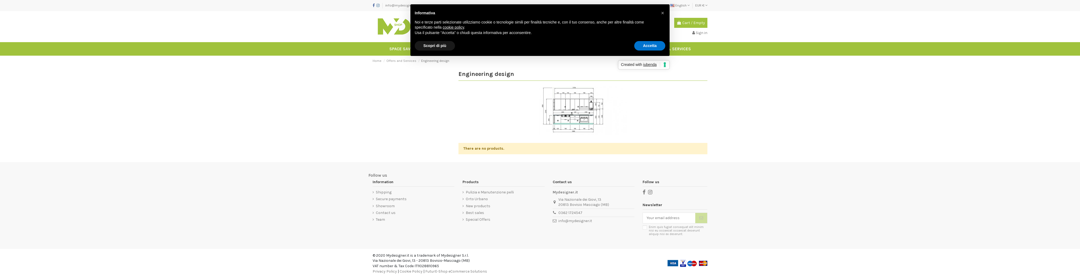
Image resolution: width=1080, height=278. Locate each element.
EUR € (701, 5)
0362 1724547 (570, 212)
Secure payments (391, 199)
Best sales (475, 212)
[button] (662, 13)
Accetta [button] (650, 45)
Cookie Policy (411, 271)
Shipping (384, 192)
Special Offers (478, 219)
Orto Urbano (477, 199)
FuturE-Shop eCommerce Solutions (456, 271)
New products (478, 206)
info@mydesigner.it (400, 5)
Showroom (385, 206)
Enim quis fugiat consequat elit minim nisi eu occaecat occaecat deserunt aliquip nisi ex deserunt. (676, 230)
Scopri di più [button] (434, 45)
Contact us (386, 212)
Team (380, 219)
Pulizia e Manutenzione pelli (490, 192)
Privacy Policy (385, 271)
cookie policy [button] (453, 27)
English (680, 5)
